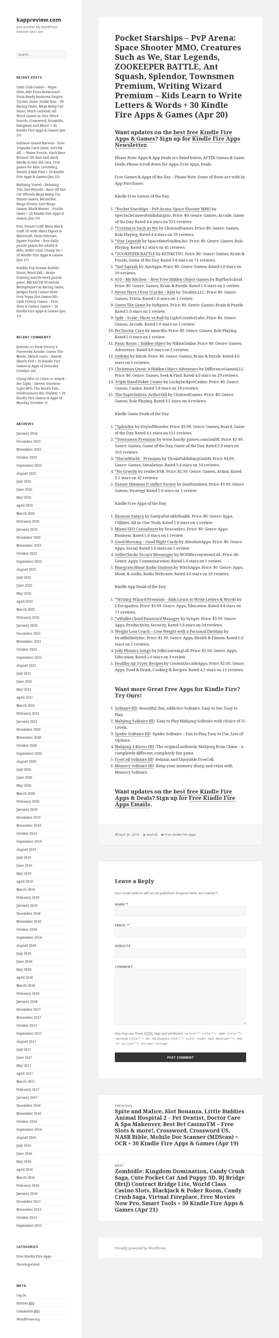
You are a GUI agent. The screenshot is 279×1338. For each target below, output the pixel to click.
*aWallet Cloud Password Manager (147, 618)
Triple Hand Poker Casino (139, 381)
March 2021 (25, 705)
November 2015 (28, 1209)
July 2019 (23, 857)
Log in (21, 1295)
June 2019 (24, 865)
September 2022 (29, 561)
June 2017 (24, 1057)
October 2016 (26, 1121)
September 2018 (29, 937)
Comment (124, 966)
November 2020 (28, 737)
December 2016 (28, 1105)
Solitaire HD (126, 708)
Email (122, 925)
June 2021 (24, 681)
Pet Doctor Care (129, 330)
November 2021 (28, 641)
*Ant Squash (126, 266)
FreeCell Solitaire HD (134, 759)
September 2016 (29, 1129)
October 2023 (26, 457)
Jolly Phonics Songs (133, 650)
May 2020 (23, 785)
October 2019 (26, 833)
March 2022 (25, 609)
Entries (25, 1303)
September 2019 (29, 841)
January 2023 (26, 529)
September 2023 (29, 465)
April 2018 (24, 977)
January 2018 (26, 1001)
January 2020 (26, 809)
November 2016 (28, 1113)
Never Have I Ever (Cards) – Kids (145, 292)
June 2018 (24, 961)
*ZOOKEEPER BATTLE (135, 253)
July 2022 (23, 577)
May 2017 (23, 1065)
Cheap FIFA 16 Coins (32, 379)
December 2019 (28, 817)
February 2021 (27, 713)
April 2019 (24, 881)
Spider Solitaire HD (132, 733)
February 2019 (27, 897)
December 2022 (28, 537)
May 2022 (23, 593)
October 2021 (26, 649)
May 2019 (23, 873)
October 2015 (26, 1217)
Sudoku (122, 356)
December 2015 (28, 1201)
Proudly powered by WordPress (140, 1248)
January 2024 (26, 433)
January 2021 (26, 721)
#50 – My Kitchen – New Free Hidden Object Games (162, 279)
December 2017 (28, 1009)
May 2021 (23, 689)
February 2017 (27, 1089)
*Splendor (124, 426)
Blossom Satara (129, 516)
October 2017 (26, 1025)
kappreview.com (38, 19)
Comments (28, 1311)
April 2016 (24, 1169)
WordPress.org (28, 1319)
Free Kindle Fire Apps (33, 1256)
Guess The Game (130, 304)
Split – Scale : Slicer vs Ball (139, 317)
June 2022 (24, 585)
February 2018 (27, 993)
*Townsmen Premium (135, 439)
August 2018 (26, 945)
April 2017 (24, 1073)
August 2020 (26, 761)
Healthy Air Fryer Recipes (139, 663)
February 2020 (27, 801)
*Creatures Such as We (136, 228)
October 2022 (26, 553)
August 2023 (26, 473)
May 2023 (23, 497)
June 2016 (24, 1153)
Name (121, 904)
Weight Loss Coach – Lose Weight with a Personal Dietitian (169, 631)
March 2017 (25, 1081)
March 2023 (25, 513)
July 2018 (23, 953)
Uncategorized (27, 1264)
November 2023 (28, 449)
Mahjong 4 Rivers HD (134, 746)
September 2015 (29, 1225)
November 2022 (28, 545)
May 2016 (23, 1161)
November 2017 (28, 1017)
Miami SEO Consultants (136, 528)
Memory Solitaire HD (134, 765)
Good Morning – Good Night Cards (146, 541)
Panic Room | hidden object (140, 343)
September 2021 (29, 657)
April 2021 (24, 697)
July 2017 (23, 1049)
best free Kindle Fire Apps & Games (173, 135)
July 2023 (23, 481)
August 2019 (26, 849)
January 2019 (26, 905)
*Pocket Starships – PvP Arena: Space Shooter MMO (163, 208)
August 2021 (26, 665)
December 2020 (28, 729)
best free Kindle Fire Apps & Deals (173, 794)
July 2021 (23, 673)
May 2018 (23, 969)
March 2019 (25, 889)
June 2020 (24, 777)
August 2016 (26, 1137)
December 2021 (28, 633)
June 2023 (24, 489)
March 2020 (25, 793)
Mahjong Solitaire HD (135, 721)
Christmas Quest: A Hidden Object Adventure (156, 368)
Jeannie (22, 347)
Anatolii (152, 834)
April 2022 (24, 601)
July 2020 (23, 769)
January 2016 (26, 1193)
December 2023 (28, 441)
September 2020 (29, 753)
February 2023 (27, 521)
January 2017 (26, 1097)
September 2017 (29, 1033)
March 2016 (25, 1177)
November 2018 (28, 921)
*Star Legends (128, 240)
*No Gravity (126, 471)
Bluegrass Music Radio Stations (144, 567)
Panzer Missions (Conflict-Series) (145, 484)
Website (122, 946)
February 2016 (27, 1185)
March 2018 (25, 985)
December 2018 (28, 913)
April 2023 (24, 505)
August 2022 (26, 569)
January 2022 (26, 625)
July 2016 (23, 1145)
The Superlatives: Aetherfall (141, 394)
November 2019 (28, 825)
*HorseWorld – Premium (138, 458)
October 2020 (26, 745)
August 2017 (26, 1041)
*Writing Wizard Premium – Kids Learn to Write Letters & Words (175, 599)
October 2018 (26, 929)
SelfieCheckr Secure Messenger (144, 554)
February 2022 (27, 617)
